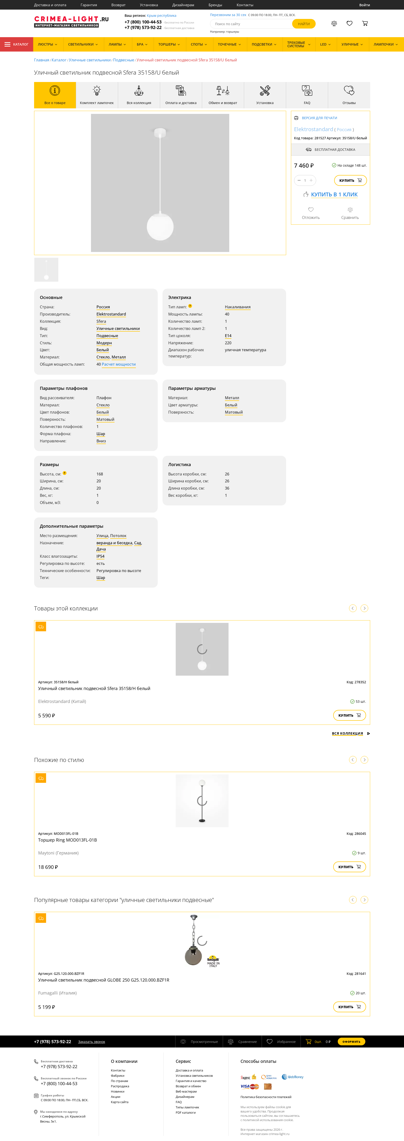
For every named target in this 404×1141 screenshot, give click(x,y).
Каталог (17, 44)
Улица (102, 535)
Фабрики (117, 1075)
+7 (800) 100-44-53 (159, 22)
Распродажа (120, 1086)
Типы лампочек (187, 1107)
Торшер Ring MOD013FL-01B (67, 840)
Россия (103, 307)
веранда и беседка (114, 542)
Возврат (118, 4)
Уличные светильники (90, 60)
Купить (350, 180)
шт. (314, 1041)
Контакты (245, 4)
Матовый (105, 419)
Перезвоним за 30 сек (228, 15)
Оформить (351, 1041)
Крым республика (161, 16)
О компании (124, 1061)
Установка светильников (194, 1075)
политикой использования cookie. (268, 1120)
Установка (149, 4)
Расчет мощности (119, 364)
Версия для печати (319, 118)
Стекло (103, 357)
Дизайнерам (183, 4)
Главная (41, 60)
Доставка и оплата (50, 4)
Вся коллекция (351, 733)
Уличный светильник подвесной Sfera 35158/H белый (94, 688)
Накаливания (238, 307)
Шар (100, 433)
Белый (102, 349)
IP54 (100, 556)
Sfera (101, 321)
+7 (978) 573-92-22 (159, 27)
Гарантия (89, 4)
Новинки (117, 1091)
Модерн (104, 342)
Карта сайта (119, 1102)
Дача (101, 549)
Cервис (183, 1061)
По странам (119, 1081)
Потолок (118, 535)
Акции (115, 1096)
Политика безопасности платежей (266, 1097)
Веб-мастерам (186, 1091)
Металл (119, 357)
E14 (228, 335)
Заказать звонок (91, 1041)
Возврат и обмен (188, 1086)
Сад (137, 542)
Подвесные (123, 60)
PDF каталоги (186, 1112)
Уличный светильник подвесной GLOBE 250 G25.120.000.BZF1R (103, 980)
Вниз (101, 441)
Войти (364, 5)
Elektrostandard (111, 314)
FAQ (179, 1102)
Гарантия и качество (191, 1081)
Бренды (215, 4)
